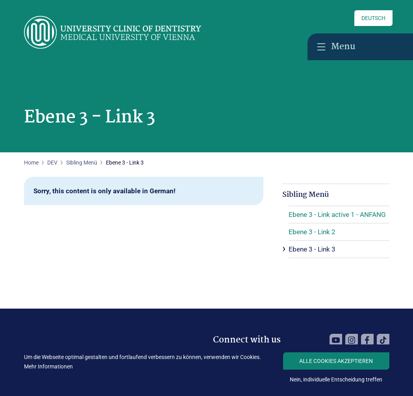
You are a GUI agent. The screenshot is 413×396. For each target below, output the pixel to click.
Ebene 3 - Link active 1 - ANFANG (337, 214)
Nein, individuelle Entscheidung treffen (336, 379)
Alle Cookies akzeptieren (336, 361)
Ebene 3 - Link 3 (312, 249)
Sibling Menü (81, 162)
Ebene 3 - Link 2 (312, 232)
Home (31, 162)
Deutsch (373, 18)
